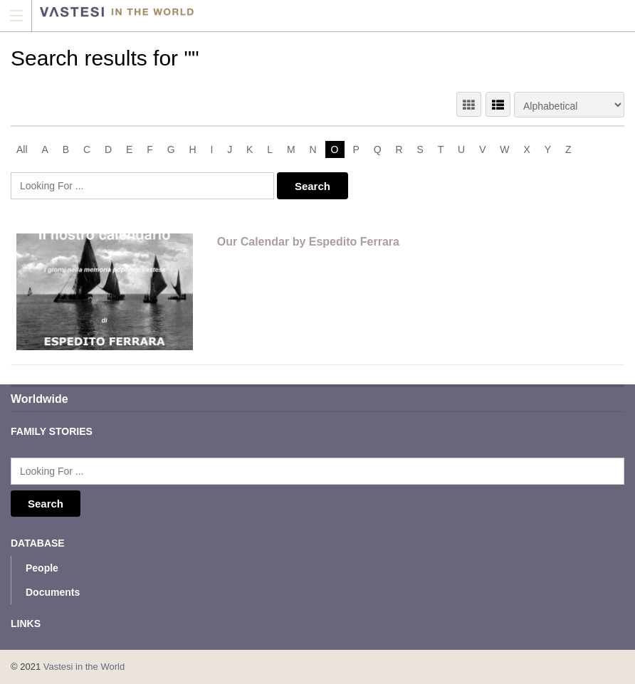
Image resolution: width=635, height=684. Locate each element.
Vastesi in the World (84, 666)
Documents (53, 592)
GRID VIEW (468, 104)
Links (26, 623)
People (42, 568)
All (22, 149)
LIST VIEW (498, 104)
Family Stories (52, 431)
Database (38, 543)
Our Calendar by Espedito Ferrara (308, 242)
